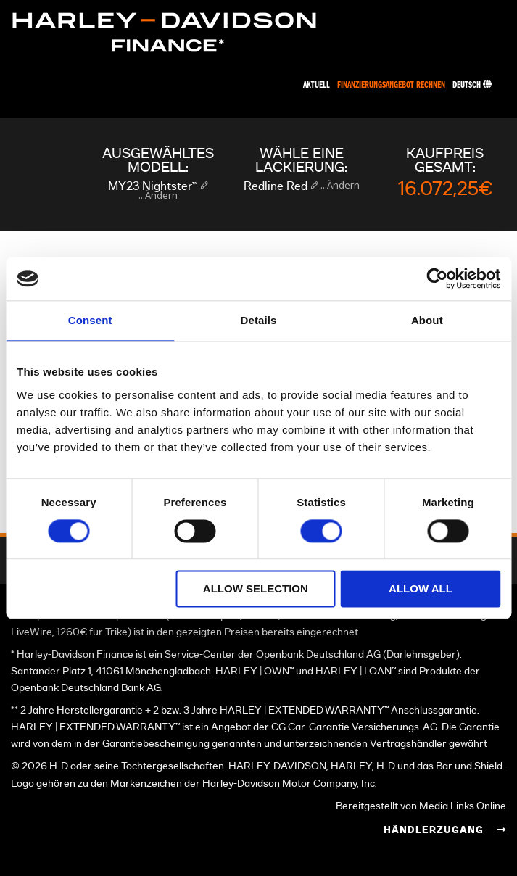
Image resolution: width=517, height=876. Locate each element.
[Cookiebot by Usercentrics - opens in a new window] (436, 278)
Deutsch (472, 85)
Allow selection (255, 589)
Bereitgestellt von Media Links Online (421, 806)
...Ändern (158, 195)
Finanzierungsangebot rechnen (391, 85)
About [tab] (427, 320)
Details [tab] (259, 320)
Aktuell (316, 85)
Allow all (420, 589)
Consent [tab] (90, 320)
